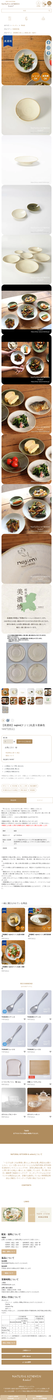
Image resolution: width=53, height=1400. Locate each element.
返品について (10, 755)
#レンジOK (23, 786)
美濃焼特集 (15, 29)
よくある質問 (26, 1362)
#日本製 (14, 786)
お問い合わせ (26, 1356)
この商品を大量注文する (11, 771)
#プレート (6, 786)
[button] (9, 18)
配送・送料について (9, 1251)
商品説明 (13, 800)
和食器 (23, 25)
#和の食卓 (23, 790)
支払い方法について (9, 1343)
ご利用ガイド (26, 1350)
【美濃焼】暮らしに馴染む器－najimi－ (24, 32)
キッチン (15, 25)
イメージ (40, 800)
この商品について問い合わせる (13, 766)
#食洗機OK (33, 786)
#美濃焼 (32, 790)
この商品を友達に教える (11, 769)
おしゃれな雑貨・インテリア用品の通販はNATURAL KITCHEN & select (26, 1391)
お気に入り (11, 747)
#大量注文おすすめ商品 (10, 790)
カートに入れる (24, 742)
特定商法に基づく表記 (13, 753)
